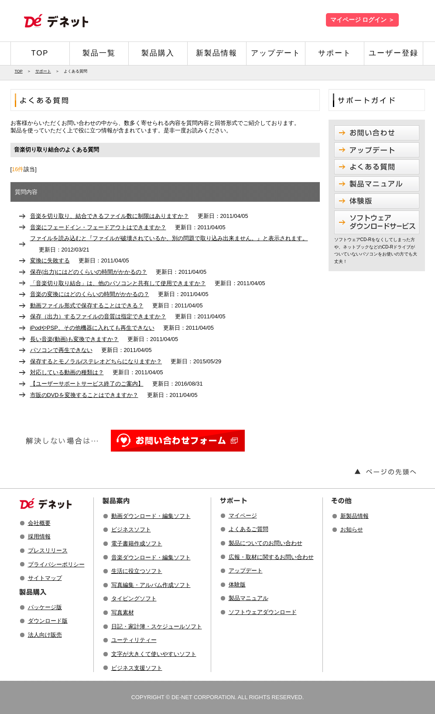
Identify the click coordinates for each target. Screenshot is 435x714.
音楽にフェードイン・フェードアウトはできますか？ (98, 227)
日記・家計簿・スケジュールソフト (156, 626)
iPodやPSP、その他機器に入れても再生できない (92, 327)
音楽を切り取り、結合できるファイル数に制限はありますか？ (109, 216)
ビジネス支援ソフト (136, 668)
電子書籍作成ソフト (136, 543)
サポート (334, 53)
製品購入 (158, 53)
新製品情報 (216, 53)
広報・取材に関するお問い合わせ (271, 557)
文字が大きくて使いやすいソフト (153, 654)
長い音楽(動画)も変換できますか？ (74, 339)
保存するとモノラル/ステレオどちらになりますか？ (96, 361)
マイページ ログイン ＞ (362, 20)
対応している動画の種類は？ (67, 372)
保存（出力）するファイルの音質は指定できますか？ (98, 316)
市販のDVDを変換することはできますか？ (84, 395)
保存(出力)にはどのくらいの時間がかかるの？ (88, 272)
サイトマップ (45, 578)
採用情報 (39, 536)
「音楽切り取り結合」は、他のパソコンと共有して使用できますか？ (118, 283)
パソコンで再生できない (61, 350)
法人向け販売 (45, 634)
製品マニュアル (248, 598)
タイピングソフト (134, 598)
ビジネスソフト (131, 529)
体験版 (237, 584)
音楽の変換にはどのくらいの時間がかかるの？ (89, 294)
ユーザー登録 (393, 53)
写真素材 (122, 612)
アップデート (276, 53)
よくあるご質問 (248, 529)
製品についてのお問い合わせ (265, 543)
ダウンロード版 (48, 620)
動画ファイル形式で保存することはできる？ (87, 305)
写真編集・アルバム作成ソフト (151, 585)
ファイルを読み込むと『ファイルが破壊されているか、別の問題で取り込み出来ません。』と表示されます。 (169, 238)
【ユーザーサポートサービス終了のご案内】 (87, 383)
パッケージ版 (45, 607)
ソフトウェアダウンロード (263, 612)
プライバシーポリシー (56, 564)
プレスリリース (48, 550)
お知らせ (351, 529)
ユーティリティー (134, 640)
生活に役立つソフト (136, 571)
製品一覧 (99, 53)
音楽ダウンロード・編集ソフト (151, 557)
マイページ (243, 515)
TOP (40, 53)
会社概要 (39, 523)
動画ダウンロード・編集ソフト (151, 516)
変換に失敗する (50, 260)
